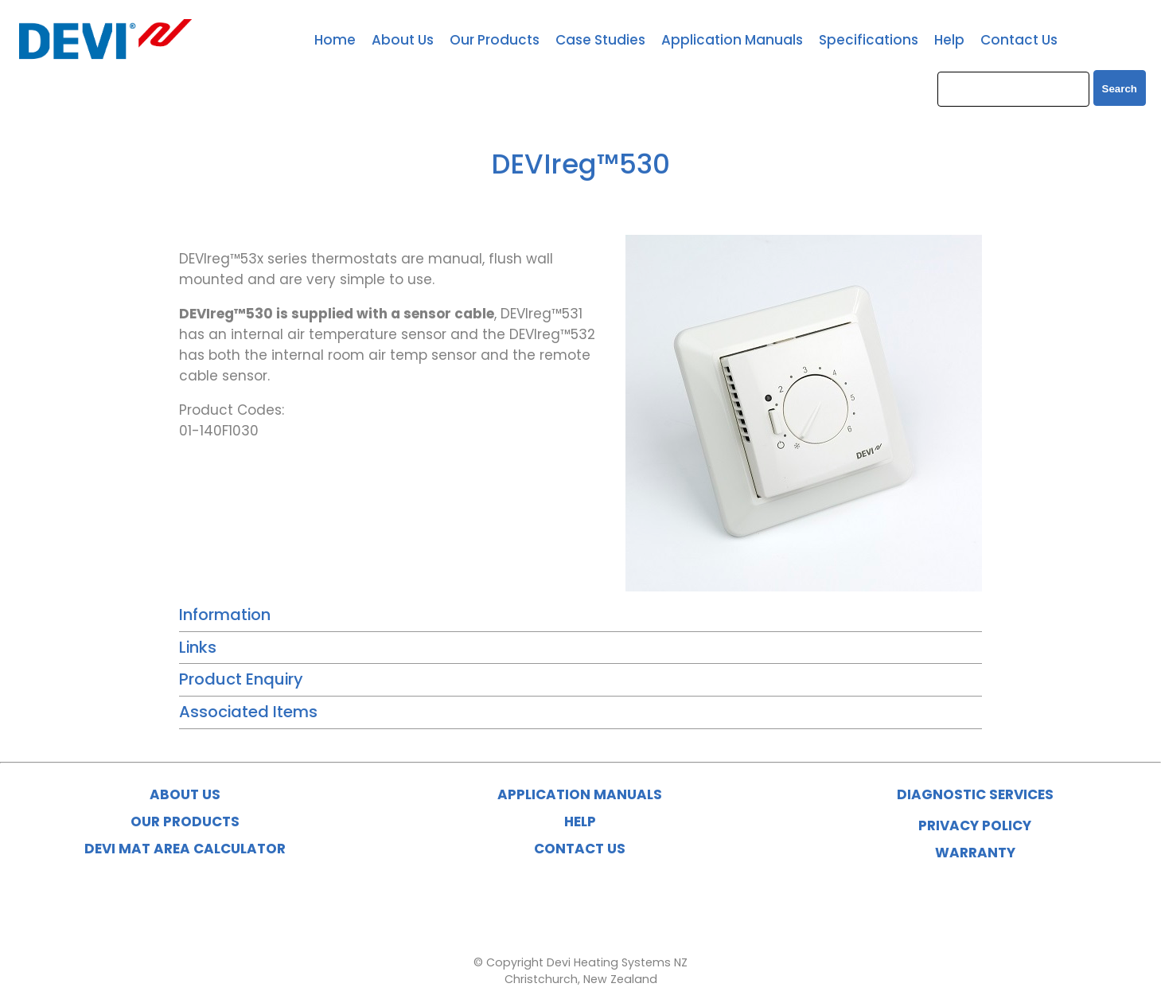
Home (335, 39)
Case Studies (600, 39)
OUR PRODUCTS (185, 821)
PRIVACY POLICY (974, 825)
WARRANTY (975, 852)
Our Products (495, 39)
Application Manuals (732, 39)
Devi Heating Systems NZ (617, 962)
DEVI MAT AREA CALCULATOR (185, 848)
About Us (403, 39)
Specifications (868, 39)
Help (949, 39)
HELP (580, 821)
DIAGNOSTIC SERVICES (975, 794)
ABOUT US (185, 794)
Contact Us (1019, 39)
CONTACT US (579, 848)
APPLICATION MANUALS (579, 794)
